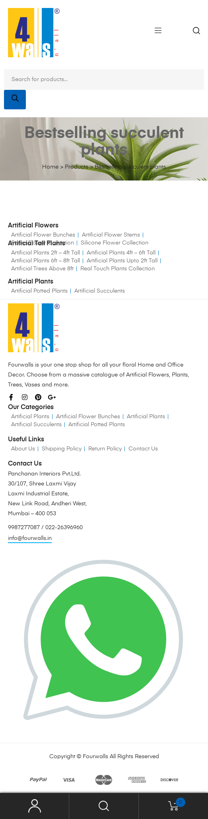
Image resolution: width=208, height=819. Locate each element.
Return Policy (105, 449)
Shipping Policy (62, 449)
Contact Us (143, 449)
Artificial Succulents (99, 291)
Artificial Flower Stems (111, 235)
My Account (34, 806)
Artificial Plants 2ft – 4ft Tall (45, 253)
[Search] (15, 99)
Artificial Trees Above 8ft (42, 269)
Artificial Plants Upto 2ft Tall (122, 261)
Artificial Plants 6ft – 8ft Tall (45, 261)
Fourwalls (95, 756)
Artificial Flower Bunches (43, 235)
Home (50, 167)
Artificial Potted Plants (39, 291)
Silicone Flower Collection (114, 243)
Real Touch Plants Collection (117, 269)
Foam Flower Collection (42, 243)
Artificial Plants (30, 416)
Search (103, 806)
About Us (23, 449)
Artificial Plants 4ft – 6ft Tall (121, 253)
